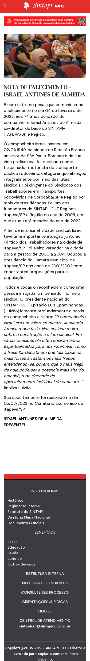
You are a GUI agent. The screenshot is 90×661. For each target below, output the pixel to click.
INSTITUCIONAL (45, 491)
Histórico (15, 500)
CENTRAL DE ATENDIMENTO (45, 621)
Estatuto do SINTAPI (25, 512)
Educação (16, 547)
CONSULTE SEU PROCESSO (45, 592)
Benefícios (45, 532)
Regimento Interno (24, 506)
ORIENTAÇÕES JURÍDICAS (45, 602)
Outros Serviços (21, 564)
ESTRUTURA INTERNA (45, 574)
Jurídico (15, 559)
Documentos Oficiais (26, 523)
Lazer (12, 542)
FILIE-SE (45, 611)
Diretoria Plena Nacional (29, 517)
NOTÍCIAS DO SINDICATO (45, 583)
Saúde (13, 553)
